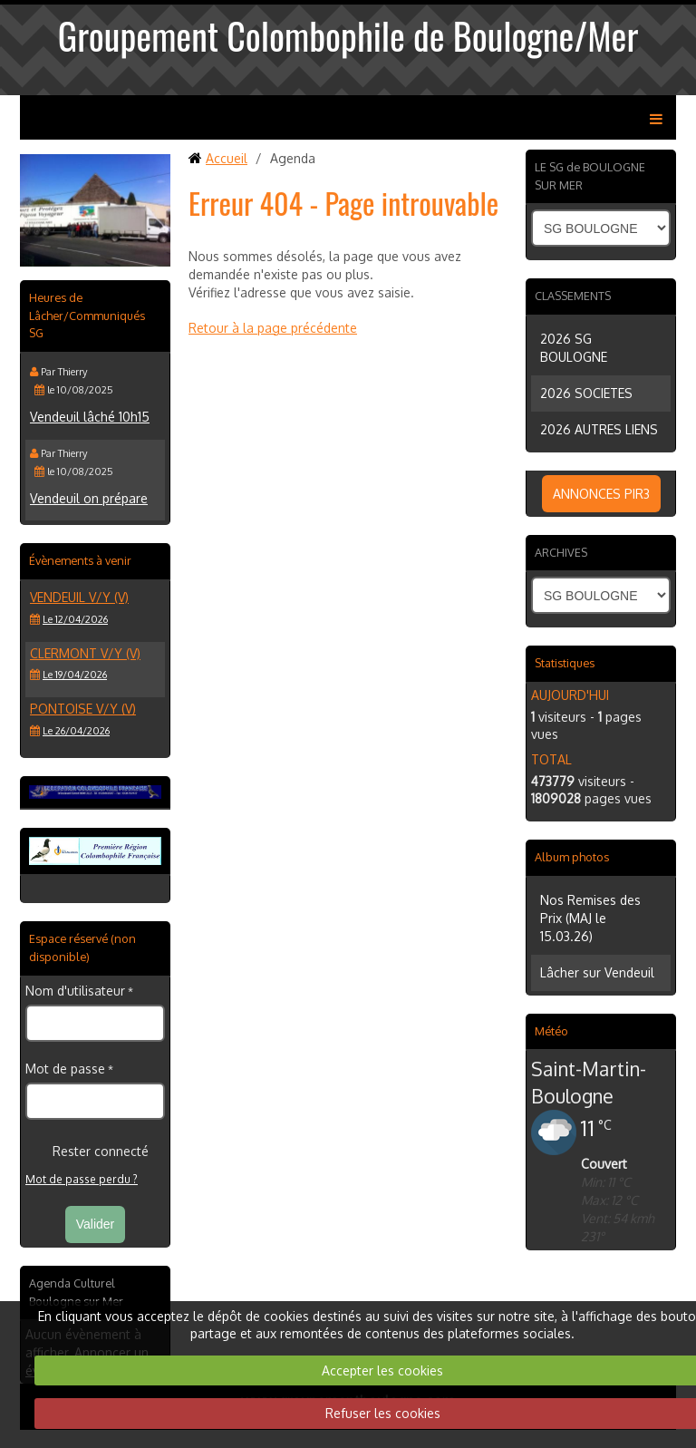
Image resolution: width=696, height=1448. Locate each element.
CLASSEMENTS (573, 295)
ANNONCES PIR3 (601, 493)
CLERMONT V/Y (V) (85, 653)
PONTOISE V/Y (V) (83, 708)
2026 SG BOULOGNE (573, 347)
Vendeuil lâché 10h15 (90, 416)
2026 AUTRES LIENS (599, 429)
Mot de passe (65, 1068)
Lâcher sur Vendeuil (597, 972)
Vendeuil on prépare (89, 498)
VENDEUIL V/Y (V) (79, 597)
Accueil (226, 158)
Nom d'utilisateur (75, 990)
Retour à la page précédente (272, 327)
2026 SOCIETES (586, 393)
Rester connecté (87, 1151)
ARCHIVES (561, 552)
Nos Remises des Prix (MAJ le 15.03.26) (590, 918)
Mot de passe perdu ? (81, 1179)
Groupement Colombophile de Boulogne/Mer (348, 35)
